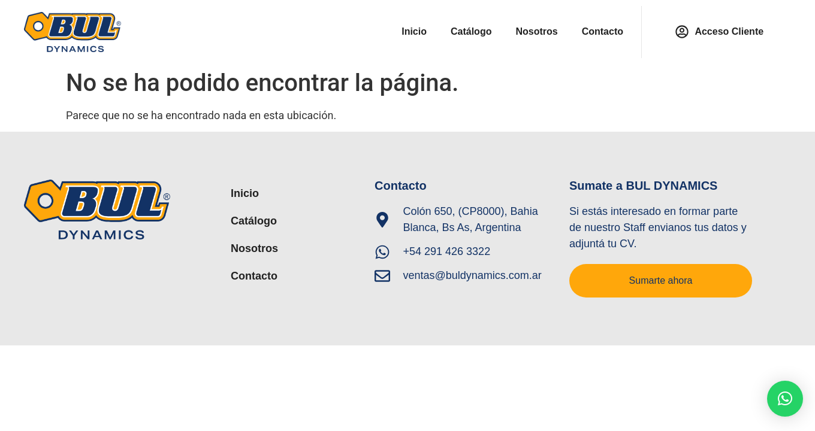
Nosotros (536, 31)
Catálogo (471, 31)
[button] (785, 399)
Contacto (602, 31)
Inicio (414, 31)
